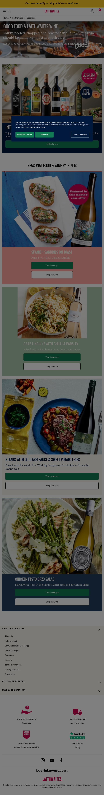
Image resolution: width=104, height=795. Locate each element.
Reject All (44, 134)
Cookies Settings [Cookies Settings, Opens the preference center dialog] (80, 134)
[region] (52, 128)
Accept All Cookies (24, 134)
